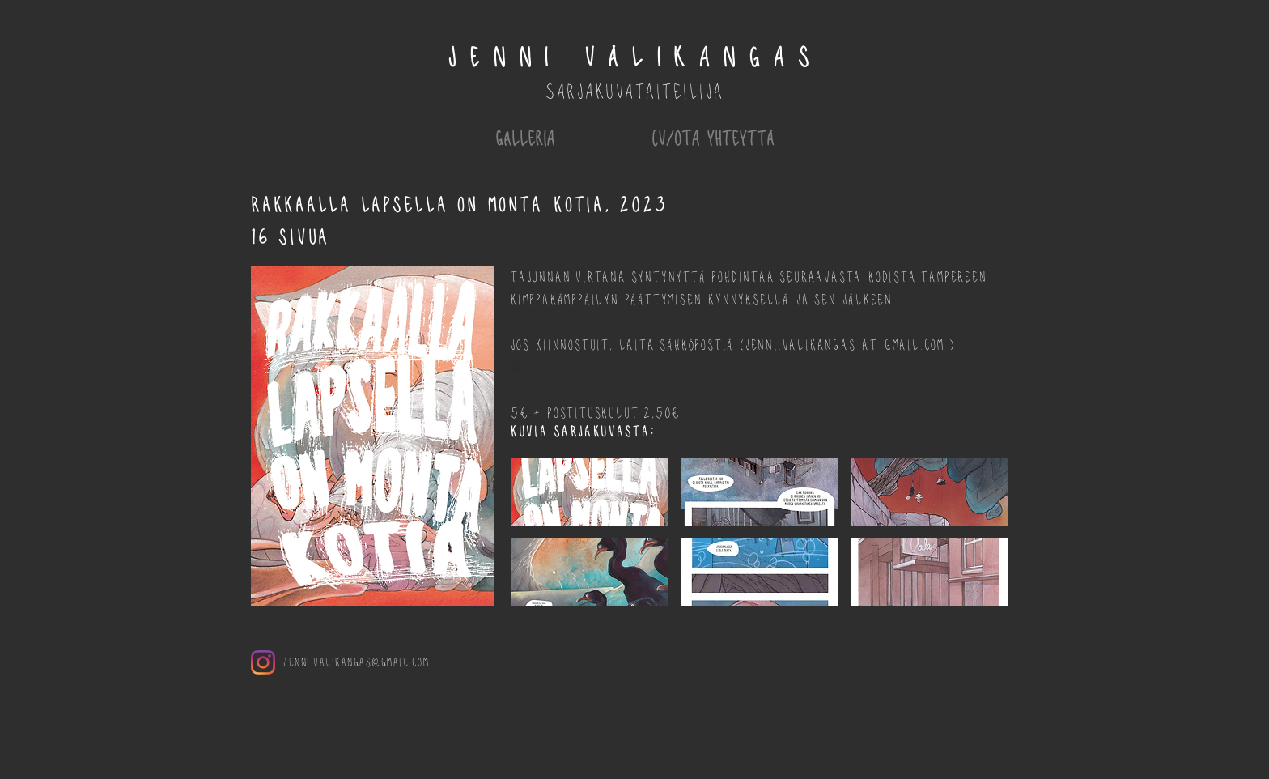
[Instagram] (263, 662)
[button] (589, 492)
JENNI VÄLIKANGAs (634, 56)
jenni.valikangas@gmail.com (356, 661)
